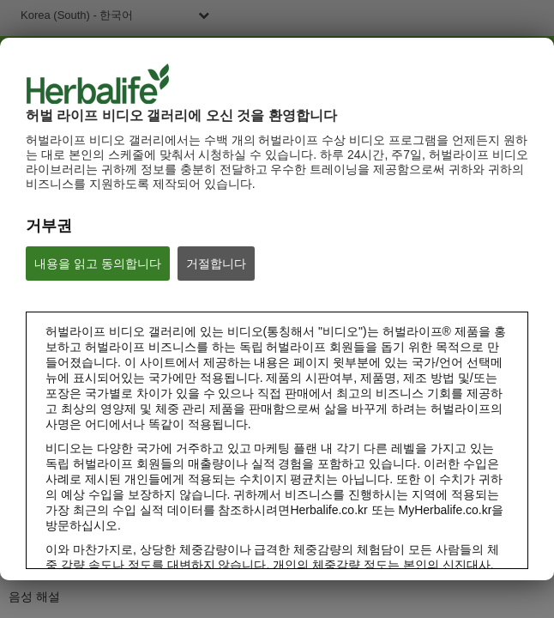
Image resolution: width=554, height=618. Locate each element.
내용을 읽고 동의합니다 (97, 263)
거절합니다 (216, 263)
